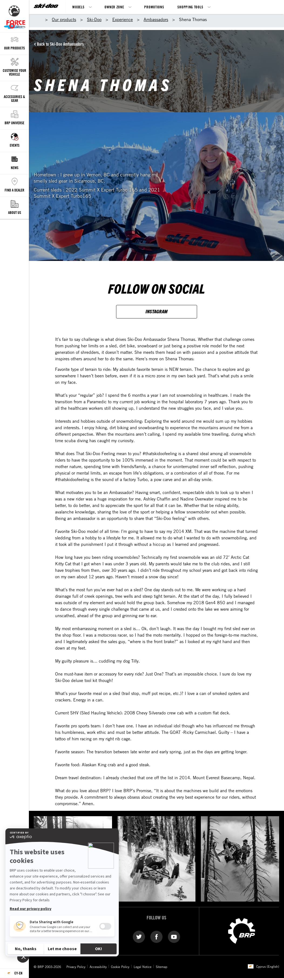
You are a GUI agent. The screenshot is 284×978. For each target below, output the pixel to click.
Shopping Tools (190, 7)
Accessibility (98, 966)
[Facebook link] (156, 936)
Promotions (154, 7)
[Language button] (14, 973)
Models (78, 7)
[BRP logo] (241, 930)
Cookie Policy (120, 966)
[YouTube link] (174, 936)
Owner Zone (114, 7)
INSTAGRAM (156, 311)
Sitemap (161, 966)
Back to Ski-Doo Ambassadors (60, 44)
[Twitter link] (139, 936)
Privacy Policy (75, 966)
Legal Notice (142, 966)
